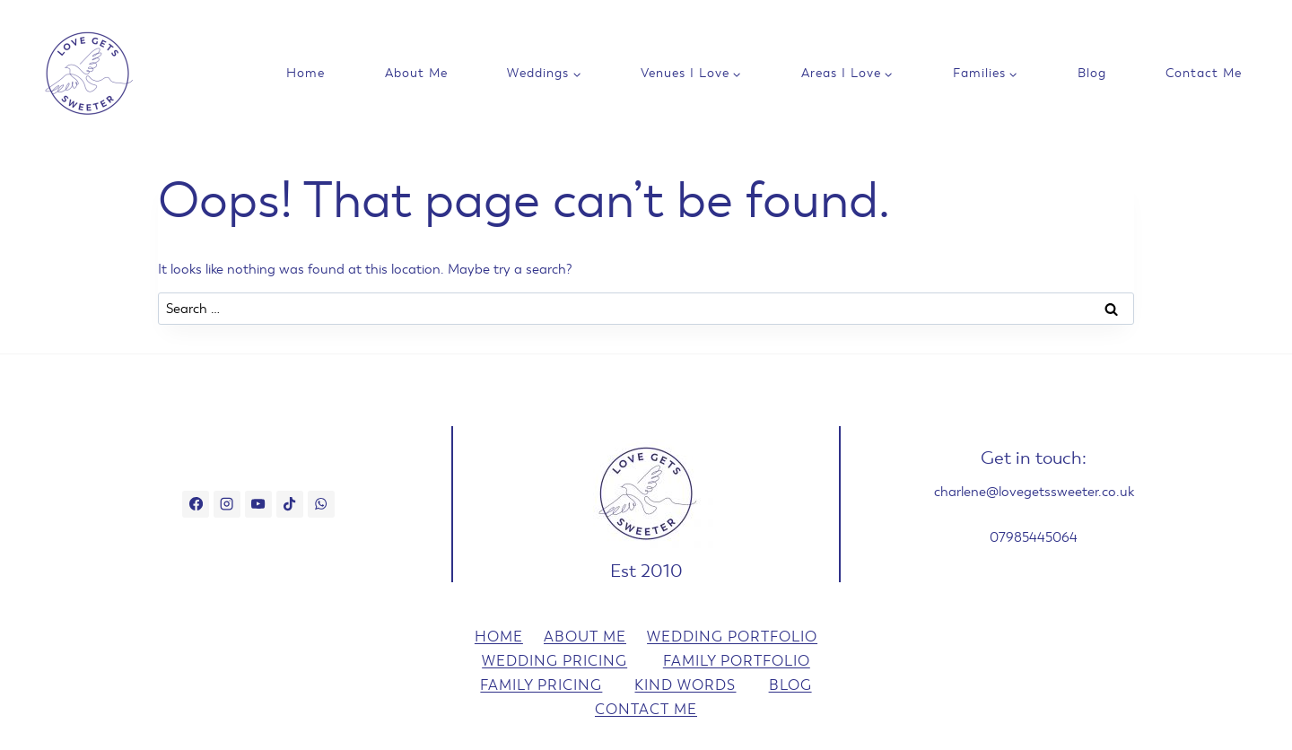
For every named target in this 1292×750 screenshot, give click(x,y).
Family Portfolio (736, 661)
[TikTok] (289, 504)
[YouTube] (258, 504)
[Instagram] (227, 504)
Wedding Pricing (554, 661)
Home (305, 73)
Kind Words (685, 685)
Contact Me (1203, 73)
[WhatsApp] (321, 504)
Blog (1092, 73)
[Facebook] (195, 504)
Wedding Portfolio (732, 637)
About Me (416, 73)
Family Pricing (541, 685)
